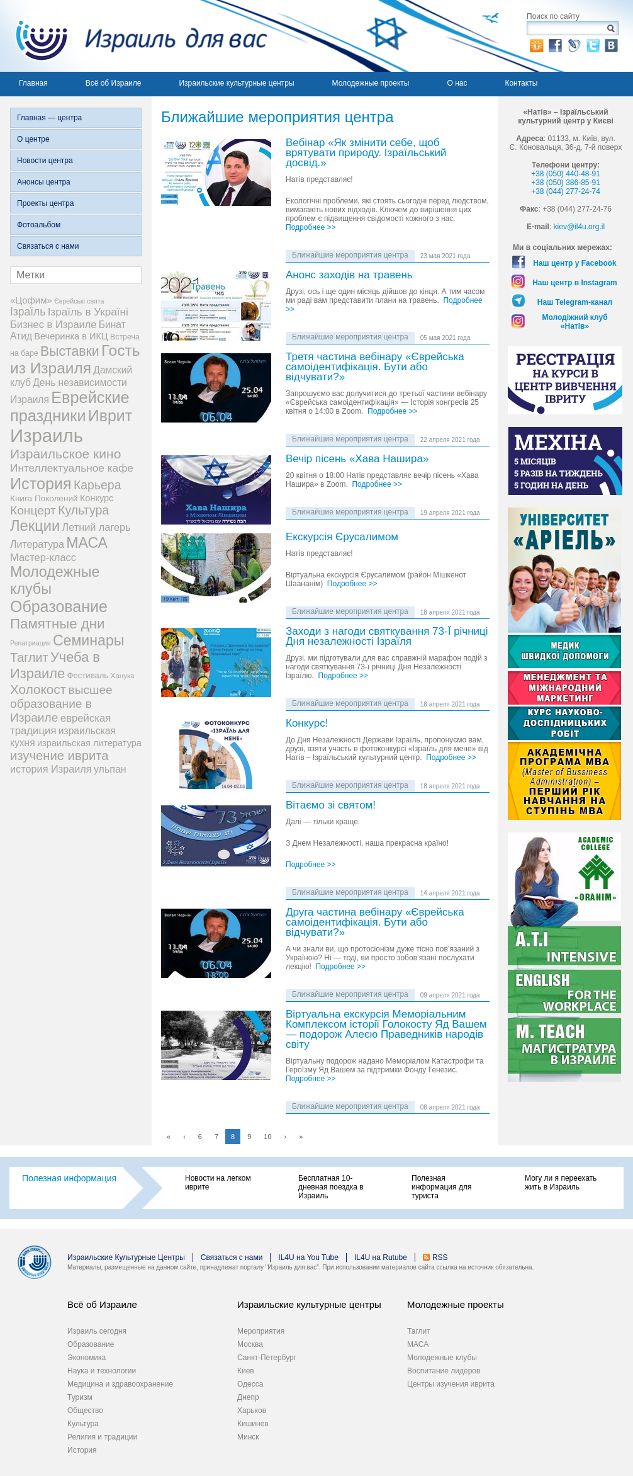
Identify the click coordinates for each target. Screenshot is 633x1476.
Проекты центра (45, 203)
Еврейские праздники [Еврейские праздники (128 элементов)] (70, 406)
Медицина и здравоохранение (120, 1384)
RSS (440, 1257)
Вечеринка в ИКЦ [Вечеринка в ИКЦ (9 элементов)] (71, 336)
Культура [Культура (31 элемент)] (83, 510)
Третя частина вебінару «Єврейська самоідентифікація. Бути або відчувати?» (375, 367)
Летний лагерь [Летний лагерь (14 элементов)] (96, 527)
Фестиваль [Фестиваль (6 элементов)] (88, 675)
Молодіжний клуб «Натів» (574, 322)
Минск (248, 1437)
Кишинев (253, 1423)
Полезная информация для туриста (441, 1187)
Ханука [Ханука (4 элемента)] (123, 675)
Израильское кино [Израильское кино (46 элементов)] (65, 453)
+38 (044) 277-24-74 (565, 191)
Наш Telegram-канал (574, 302)
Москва (250, 1344)
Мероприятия (260, 1331)
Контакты (521, 83)
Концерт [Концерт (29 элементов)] (33, 510)
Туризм (79, 1397)
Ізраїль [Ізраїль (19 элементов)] (27, 311)
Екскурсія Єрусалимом (342, 537)
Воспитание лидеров (443, 1370)
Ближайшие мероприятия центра (350, 255)
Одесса (250, 1384)
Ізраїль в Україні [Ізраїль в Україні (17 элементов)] (88, 312)
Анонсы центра (43, 182)
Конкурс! (307, 723)
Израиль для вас (133, 36)
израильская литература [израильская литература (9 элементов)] (89, 743)
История (82, 1450)
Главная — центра (49, 117)
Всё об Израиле (114, 83)
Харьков (251, 1410)
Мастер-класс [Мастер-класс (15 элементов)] (43, 557)
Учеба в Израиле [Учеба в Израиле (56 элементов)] (55, 665)
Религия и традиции (102, 1437)
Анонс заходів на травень (349, 275)
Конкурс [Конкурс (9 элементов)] (96, 498)
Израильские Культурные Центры (126, 1257)
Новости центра (45, 160)
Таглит (418, 1331)
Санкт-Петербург (266, 1357)
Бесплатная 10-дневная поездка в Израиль (331, 1187)
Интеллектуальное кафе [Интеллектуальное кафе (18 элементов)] (71, 468)
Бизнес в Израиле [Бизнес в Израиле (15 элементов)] (53, 324)
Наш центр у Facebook (575, 263)
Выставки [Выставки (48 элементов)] (69, 351)
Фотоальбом (38, 224)
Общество (85, 1410)
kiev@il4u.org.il (579, 226)
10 (267, 1136)
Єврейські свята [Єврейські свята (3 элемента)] (79, 301)
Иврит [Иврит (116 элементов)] (110, 415)
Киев (245, 1370)
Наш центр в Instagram (574, 282)
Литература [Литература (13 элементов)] (37, 544)
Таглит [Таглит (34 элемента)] (29, 657)
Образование (90, 1344)
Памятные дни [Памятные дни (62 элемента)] (57, 624)
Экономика (86, 1357)
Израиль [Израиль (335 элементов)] (46, 435)
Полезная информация (69, 1178)
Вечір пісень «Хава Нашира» (357, 459)
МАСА (418, 1344)
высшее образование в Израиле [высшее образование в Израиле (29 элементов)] (61, 703)
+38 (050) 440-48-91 (565, 173)
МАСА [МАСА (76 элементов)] (87, 543)
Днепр (248, 1397)
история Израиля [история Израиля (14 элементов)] (51, 769)
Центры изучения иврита (451, 1384)
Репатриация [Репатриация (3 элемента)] (30, 643)
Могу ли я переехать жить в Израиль (561, 1182)
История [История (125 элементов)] (41, 483)
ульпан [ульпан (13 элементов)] (110, 769)
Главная (33, 83)
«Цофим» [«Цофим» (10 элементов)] (31, 300)
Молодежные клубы (442, 1357)
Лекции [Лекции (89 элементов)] (35, 526)
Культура (83, 1423)
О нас (457, 83)
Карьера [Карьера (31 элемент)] (97, 485)
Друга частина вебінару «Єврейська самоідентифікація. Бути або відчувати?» (375, 922)
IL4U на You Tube (308, 1257)
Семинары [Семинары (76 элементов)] (89, 640)
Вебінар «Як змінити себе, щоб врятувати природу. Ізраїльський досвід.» (366, 153)
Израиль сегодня (96, 1331)
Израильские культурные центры (236, 83)
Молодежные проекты (371, 83)
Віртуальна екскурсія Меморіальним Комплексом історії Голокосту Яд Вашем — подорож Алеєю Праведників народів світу (386, 1029)
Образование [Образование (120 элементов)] (59, 606)
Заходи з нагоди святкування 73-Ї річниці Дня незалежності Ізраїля (387, 637)
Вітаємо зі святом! (331, 805)
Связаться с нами (48, 246)
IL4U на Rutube (380, 1257)
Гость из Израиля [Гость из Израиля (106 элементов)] (75, 359)
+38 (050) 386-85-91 (565, 182)
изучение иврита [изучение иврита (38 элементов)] (59, 756)
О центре (33, 139)
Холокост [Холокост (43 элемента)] (38, 689)
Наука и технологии (101, 1370)
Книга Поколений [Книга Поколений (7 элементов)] (44, 498)
